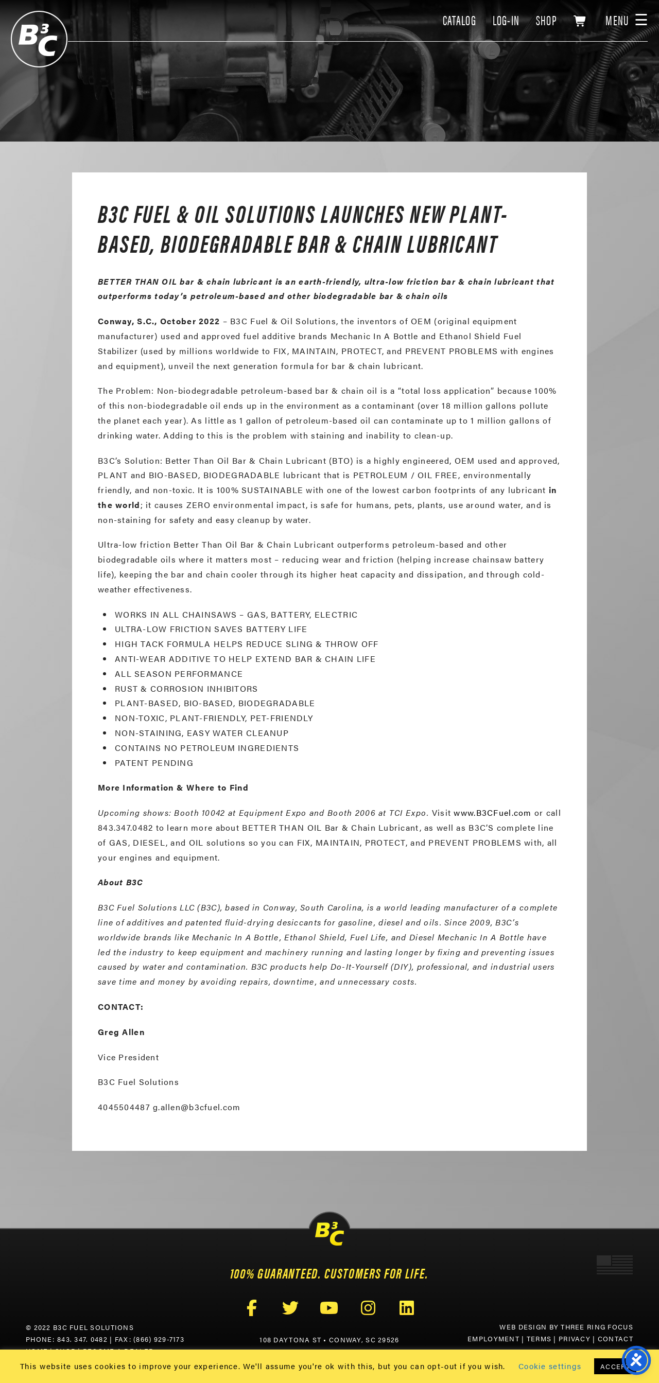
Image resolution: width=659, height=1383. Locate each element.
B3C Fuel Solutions (39, 39)
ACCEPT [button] (615, 1366)
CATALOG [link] (459, 19)
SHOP (546, 19)
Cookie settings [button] (549, 1365)
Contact (615, 1338)
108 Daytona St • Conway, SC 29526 (329, 1339)
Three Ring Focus (597, 1327)
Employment (493, 1338)
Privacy (575, 1338)
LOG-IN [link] (506, 19)
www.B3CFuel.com (492, 812)
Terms (539, 1338)
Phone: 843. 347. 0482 (67, 1339)
